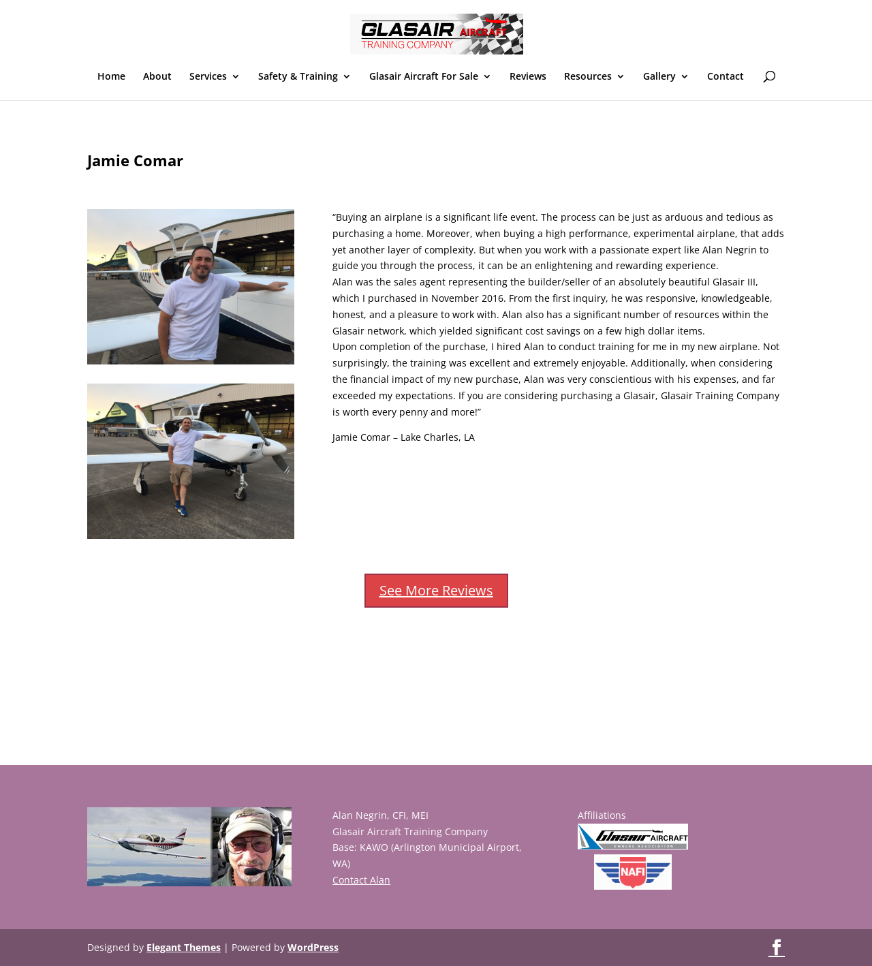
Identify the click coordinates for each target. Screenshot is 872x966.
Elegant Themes (183, 947)
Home (111, 77)
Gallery (659, 77)
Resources (588, 77)
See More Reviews (436, 590)
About (157, 77)
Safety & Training (298, 77)
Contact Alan (361, 879)
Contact (725, 77)
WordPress (313, 947)
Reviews (528, 77)
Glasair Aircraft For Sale (423, 77)
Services (208, 77)
